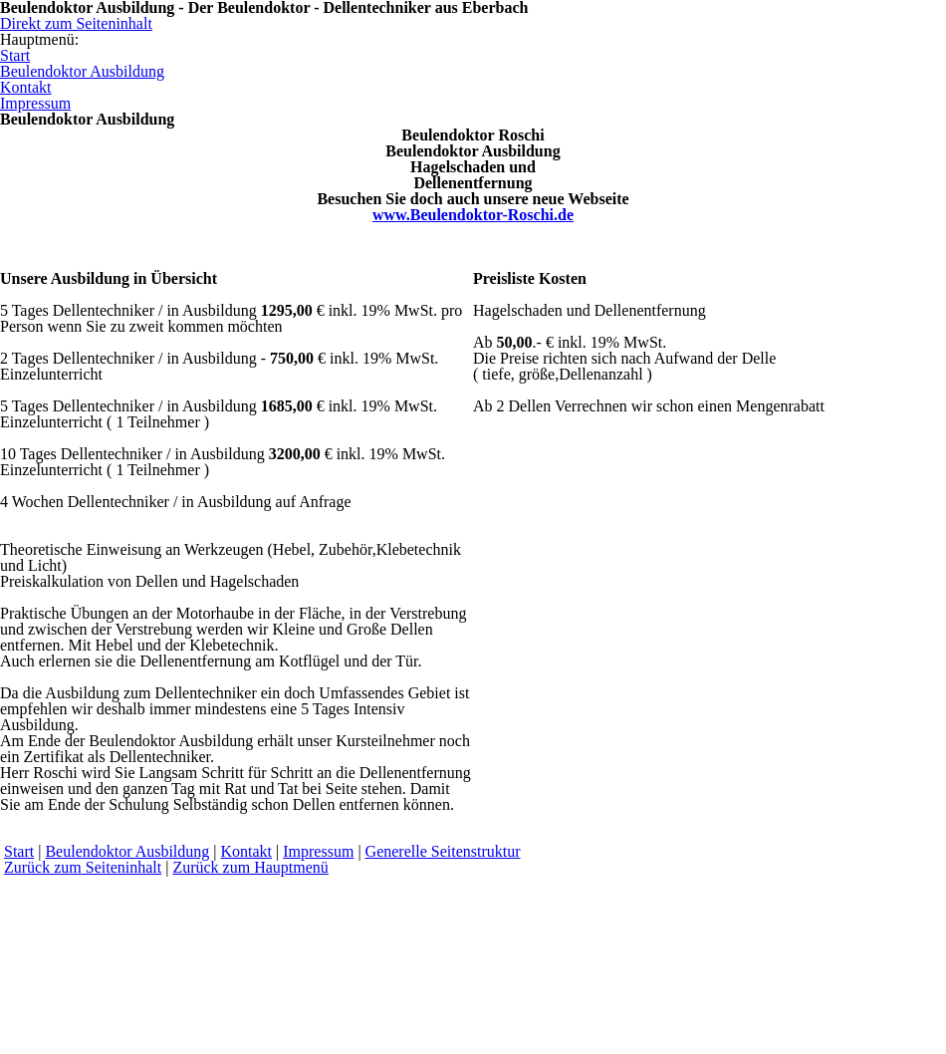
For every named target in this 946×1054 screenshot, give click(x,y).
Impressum (318, 851)
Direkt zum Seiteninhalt (76, 23)
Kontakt (247, 851)
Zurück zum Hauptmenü (250, 867)
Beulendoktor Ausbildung (127, 851)
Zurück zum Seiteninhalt (82, 867)
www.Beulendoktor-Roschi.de (473, 214)
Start (19, 851)
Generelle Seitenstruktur (443, 851)
